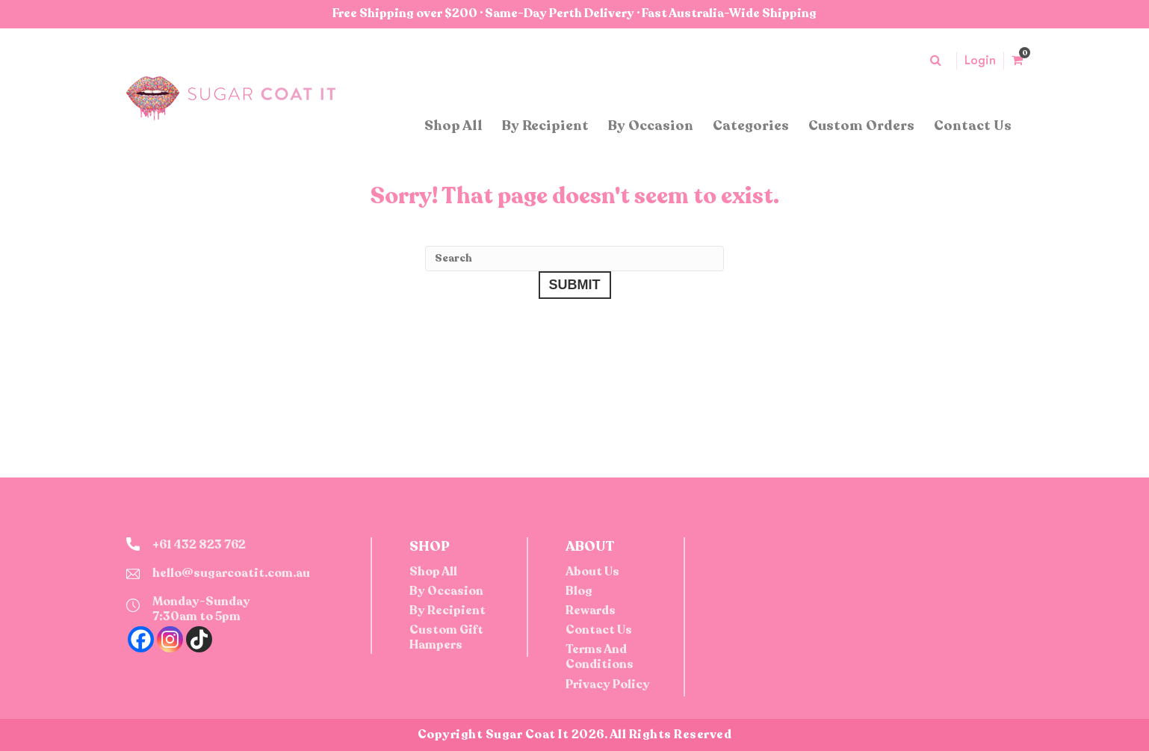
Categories (751, 126)
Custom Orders (861, 126)
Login (980, 60)
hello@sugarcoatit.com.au (231, 573)
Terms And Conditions (600, 657)
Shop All (453, 126)
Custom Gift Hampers (446, 637)
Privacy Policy (608, 684)
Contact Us (973, 126)
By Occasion (650, 126)
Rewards (591, 610)
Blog (579, 591)
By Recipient (545, 126)
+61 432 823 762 (199, 545)
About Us (592, 571)
